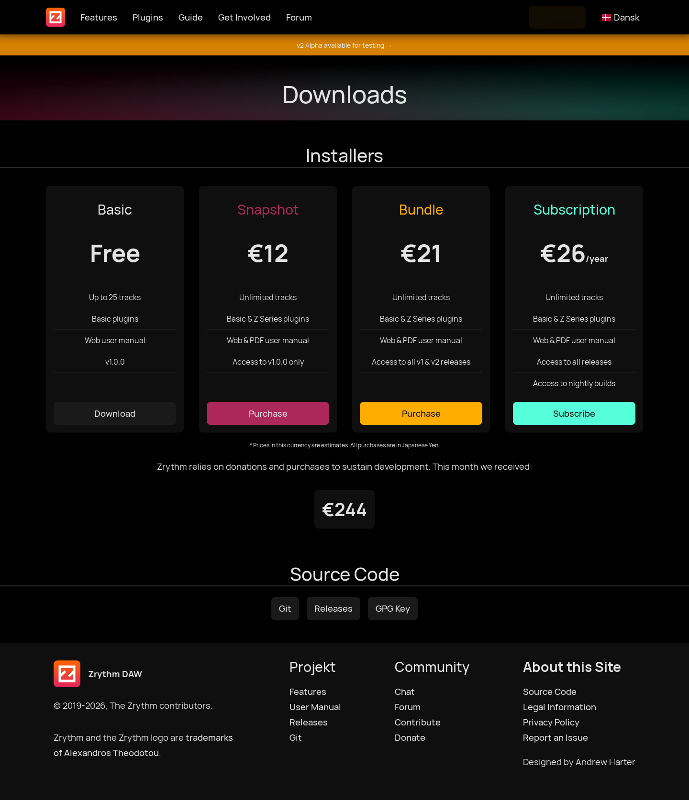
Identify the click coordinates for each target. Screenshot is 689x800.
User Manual (315, 707)
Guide (190, 17)
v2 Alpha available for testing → (344, 45)
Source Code (550, 691)
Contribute (418, 722)
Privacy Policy (551, 722)
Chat (405, 691)
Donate (410, 737)
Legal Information (559, 707)
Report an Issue (555, 737)
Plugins (148, 17)
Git (285, 608)
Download (557, 17)
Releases (333, 608)
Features (98, 17)
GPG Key (393, 608)
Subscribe (574, 413)
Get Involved (244, 17)
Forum (299, 17)
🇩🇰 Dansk (620, 17)
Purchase (268, 413)
